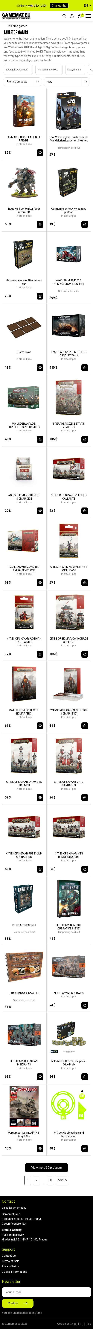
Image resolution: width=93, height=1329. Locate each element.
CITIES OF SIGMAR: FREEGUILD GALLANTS (69, 497)
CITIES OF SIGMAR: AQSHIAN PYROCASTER (24, 640)
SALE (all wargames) (13, 69)
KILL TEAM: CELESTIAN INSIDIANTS (24, 1063)
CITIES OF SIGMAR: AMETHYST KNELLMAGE (68, 568)
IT (81, 1323)
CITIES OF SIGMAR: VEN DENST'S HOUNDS (69, 855)
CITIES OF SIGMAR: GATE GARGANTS (68, 783)
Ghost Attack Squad (24, 925)
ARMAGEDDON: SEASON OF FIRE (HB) (24, 139)
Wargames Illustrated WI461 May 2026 (24, 1134)
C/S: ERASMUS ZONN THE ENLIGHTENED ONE (24, 568)
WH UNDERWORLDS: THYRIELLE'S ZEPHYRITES (24, 425)
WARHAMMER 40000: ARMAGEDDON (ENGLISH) (69, 282)
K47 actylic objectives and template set (69, 1134)
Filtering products (17, 81)
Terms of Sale (10, 1261)
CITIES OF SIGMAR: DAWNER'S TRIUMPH (24, 783)
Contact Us (9, 1255)
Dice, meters (70, 69)
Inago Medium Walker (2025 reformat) (24, 210)
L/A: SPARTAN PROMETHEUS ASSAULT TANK (68, 354)
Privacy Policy (10, 1266)
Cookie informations (14, 1271)
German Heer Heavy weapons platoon (68, 210)
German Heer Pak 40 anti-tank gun (24, 282)
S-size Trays (24, 352)
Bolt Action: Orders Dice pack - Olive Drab (68, 1063)
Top (88, 1323)
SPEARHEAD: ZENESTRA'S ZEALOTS (69, 425)
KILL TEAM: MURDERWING (69, 992)
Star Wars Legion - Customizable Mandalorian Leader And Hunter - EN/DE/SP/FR (69, 139)
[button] (87, 5)
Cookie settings (67, 1323)
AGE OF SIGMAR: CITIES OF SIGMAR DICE (24, 497)
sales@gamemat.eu (14, 1207)
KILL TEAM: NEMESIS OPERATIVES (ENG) (69, 927)
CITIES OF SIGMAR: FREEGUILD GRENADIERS (24, 855)
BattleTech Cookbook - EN (24, 992)
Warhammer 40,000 (44, 69)
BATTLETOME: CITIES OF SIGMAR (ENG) (24, 712)
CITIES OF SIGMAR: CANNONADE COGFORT (69, 640)
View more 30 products (46, 1167)
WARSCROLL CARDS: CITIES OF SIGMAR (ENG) (68, 712)
